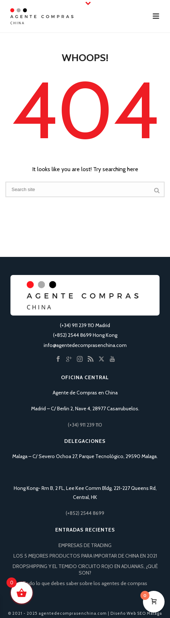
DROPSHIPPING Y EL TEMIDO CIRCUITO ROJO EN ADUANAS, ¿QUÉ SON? (85, 569)
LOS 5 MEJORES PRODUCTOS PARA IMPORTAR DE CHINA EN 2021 (85, 556)
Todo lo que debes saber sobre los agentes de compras (85, 583)
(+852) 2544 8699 (85, 513)
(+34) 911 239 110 (85, 425)
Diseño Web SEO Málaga (136, 613)
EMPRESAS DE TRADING (85, 545)
